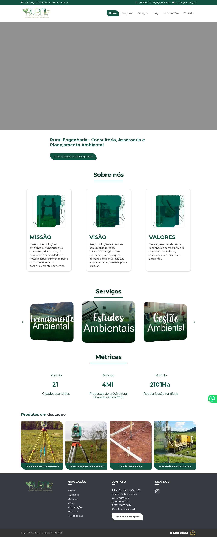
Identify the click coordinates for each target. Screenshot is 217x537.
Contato (189, 13)
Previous (22, 321)
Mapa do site (75, 515)
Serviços (143, 13)
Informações (171, 13)
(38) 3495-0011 (143, 2)
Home (113, 13)
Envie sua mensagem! (127, 516)
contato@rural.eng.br (184, 2)
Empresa (127, 13)
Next (194, 321)
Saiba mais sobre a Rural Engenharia (73, 156)
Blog (155, 13)
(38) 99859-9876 (162, 2)
